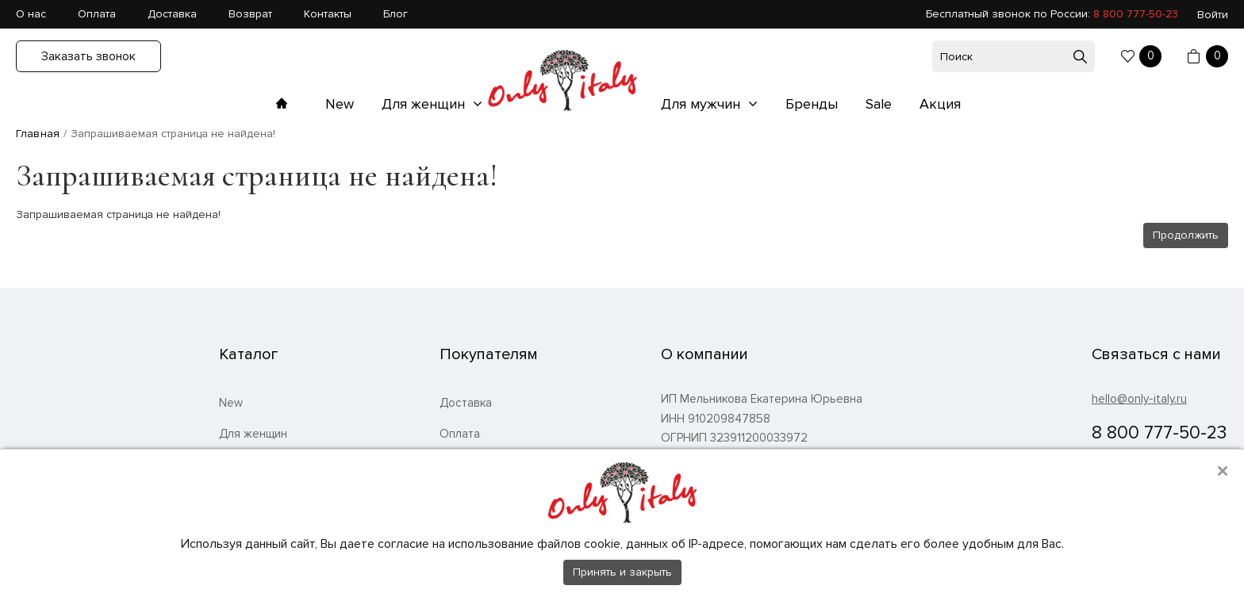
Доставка (172, 14)
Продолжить (1186, 235)
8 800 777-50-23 (1135, 14)
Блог (395, 14)
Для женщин (425, 104)
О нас (31, 14)
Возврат (250, 14)
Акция (940, 104)
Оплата (97, 14)
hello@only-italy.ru (1139, 399)
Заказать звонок (88, 56)
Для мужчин (702, 104)
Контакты (327, 14)
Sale (879, 104)
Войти (1212, 14)
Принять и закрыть (622, 572)
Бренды (811, 104)
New (339, 104)
